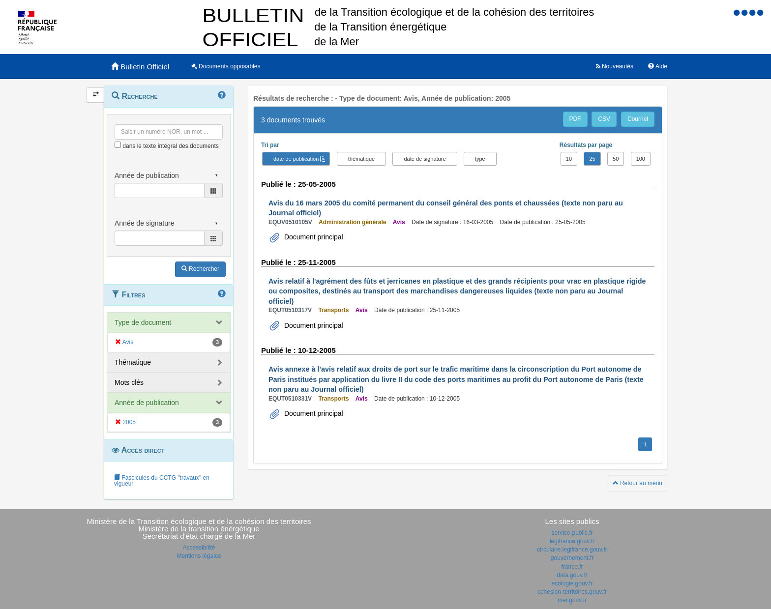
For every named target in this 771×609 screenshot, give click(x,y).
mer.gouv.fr (572, 600)
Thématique (133, 362)
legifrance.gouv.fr (572, 541)
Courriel (637, 119)
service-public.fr (572, 532)
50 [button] (616, 159)
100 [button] (640, 159)
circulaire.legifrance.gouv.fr (572, 549)
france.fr (572, 566)
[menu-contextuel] (118, 145)
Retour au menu (637, 483)
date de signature (424, 159)
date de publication (296, 159)
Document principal (312, 237)
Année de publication (147, 402)
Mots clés (129, 382)
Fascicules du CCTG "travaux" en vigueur (161, 480)
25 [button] (592, 159)
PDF (575, 119)
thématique (361, 159)
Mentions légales (199, 555)
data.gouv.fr (572, 575)
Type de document (143, 322)
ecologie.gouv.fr (572, 583)
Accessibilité (198, 547)
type (480, 159)
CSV (604, 119)
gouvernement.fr (572, 557)
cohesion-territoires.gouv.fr (572, 591)
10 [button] (569, 159)
